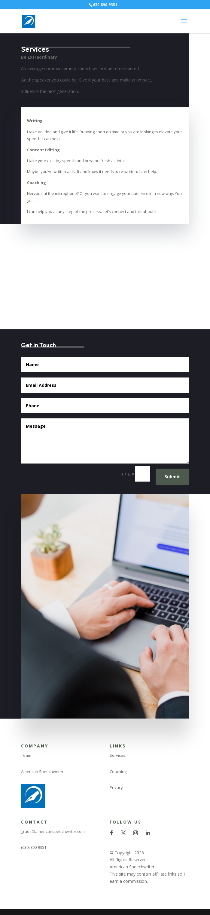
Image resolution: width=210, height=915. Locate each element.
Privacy (116, 787)
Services (117, 755)
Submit (172, 476)
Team (26, 755)
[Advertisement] (105, 269)
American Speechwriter (42, 771)
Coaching (118, 771)
